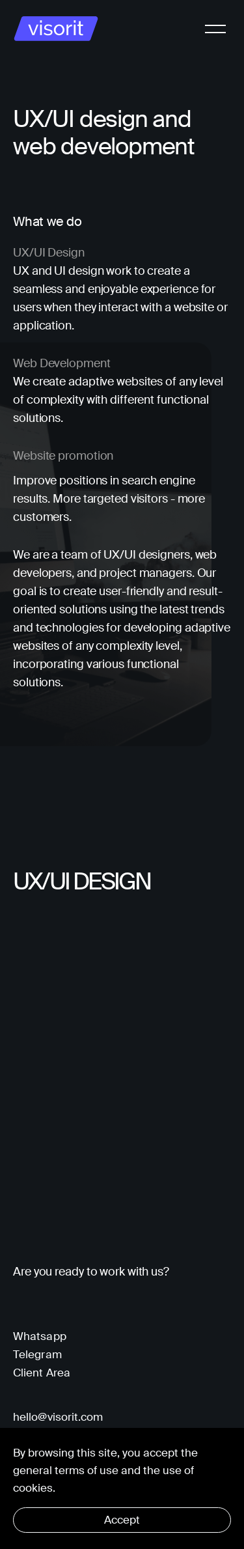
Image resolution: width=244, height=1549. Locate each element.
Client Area (41, 1372)
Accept (122, 1520)
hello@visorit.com (58, 1417)
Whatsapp (39, 1336)
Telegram (37, 1354)
